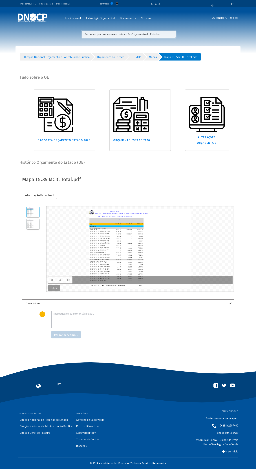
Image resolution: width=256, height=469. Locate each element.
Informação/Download (39, 195)
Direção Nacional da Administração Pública (45, 426)
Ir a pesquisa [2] (46, 3)
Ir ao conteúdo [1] (28, 3)
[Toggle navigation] (52, 18)
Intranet (81, 445)
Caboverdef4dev (86, 432)
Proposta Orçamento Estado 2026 (64, 140)
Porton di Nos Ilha (87, 426)
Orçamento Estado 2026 (131, 140)
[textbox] (134, 319)
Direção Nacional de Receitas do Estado (43, 419)
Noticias (146, 18)
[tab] (128, 303)
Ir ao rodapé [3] (63, 3)
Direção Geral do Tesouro (34, 432)
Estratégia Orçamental (100, 18)
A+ (160, 4)
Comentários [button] (128, 303)
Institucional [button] (73, 18)
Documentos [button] (128, 18)
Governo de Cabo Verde (90, 419)
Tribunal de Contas (87, 439)
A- (152, 4)
